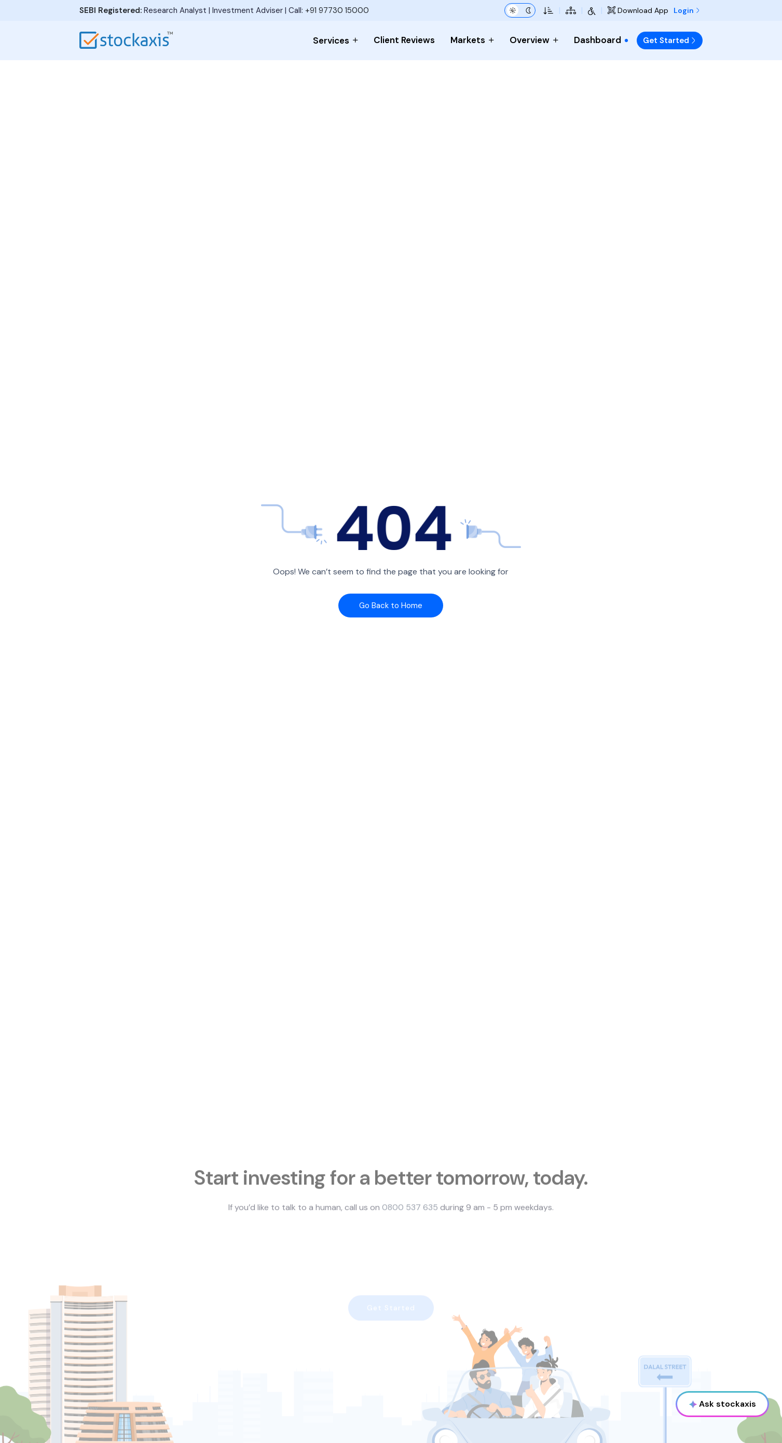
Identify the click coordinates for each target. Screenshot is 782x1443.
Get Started (669, 40)
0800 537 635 (410, 1228)
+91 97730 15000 (337, 10)
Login (687, 10)
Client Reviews (404, 40)
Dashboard (601, 40)
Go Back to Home (390, 605)
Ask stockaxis (722, 1403)
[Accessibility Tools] (591, 10)
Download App (638, 10)
